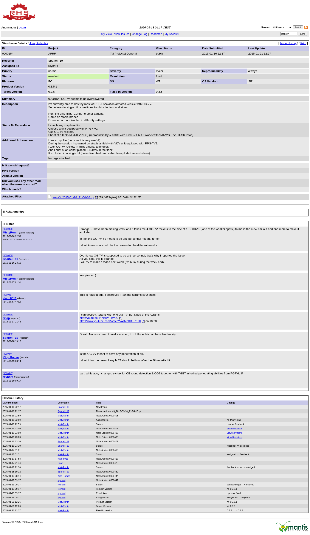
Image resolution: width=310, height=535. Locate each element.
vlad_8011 (10, 298)
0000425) (8, 314)
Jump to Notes (38, 43)
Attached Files (12, 196)
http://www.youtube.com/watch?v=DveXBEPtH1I (110, 321)
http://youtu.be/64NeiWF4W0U (98, 317)
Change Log (139, 34)
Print (303, 43)
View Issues (121, 34)
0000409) (8, 255)
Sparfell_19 (10, 259)
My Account (171, 34)
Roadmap (156, 34)
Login (22, 27)
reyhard (8, 377)
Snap (6, 318)
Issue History (288, 43)
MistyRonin (10, 232)
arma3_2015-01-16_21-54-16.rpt (73, 197)
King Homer (11, 357)
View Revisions (234, 428)
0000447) (8, 373)
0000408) (8, 229)
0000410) (8, 275)
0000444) (8, 353)
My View (106, 34)
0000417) (8, 294)
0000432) (8, 334)
